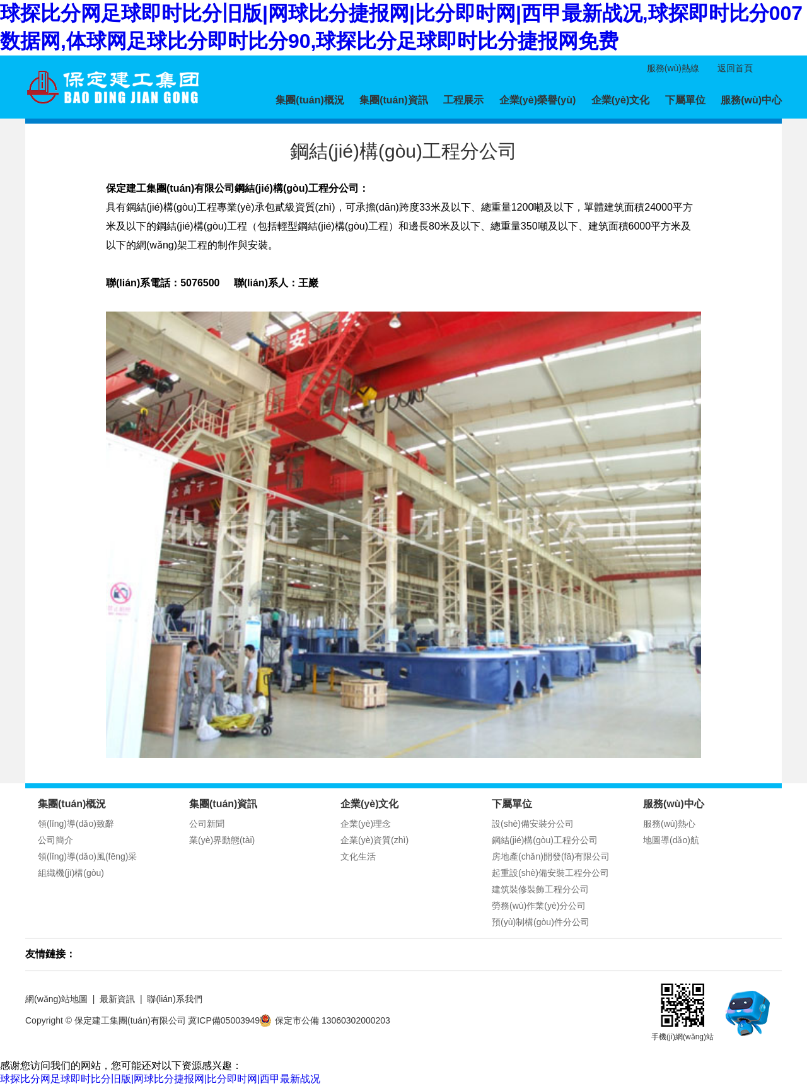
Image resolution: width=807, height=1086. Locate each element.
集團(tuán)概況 (310, 100)
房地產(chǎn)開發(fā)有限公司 (551, 856)
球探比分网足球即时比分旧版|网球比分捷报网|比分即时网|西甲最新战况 (160, 1078)
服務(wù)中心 (751, 100)
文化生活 (358, 856)
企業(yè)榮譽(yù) (537, 100)
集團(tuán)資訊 (393, 100)
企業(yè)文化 (620, 100)
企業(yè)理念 (365, 824)
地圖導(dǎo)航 (671, 840)
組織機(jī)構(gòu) (71, 873)
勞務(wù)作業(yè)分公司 (539, 906)
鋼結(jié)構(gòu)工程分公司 (545, 840)
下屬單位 (685, 100)
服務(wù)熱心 (669, 824)
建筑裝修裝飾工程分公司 (540, 889)
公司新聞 (206, 824)
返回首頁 (735, 68)
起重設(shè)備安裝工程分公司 (550, 873)
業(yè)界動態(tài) (222, 840)
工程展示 (463, 100)
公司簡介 (55, 840)
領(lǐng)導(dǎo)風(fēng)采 (87, 856)
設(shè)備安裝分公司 (533, 824)
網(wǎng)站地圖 (56, 999)
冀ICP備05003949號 (228, 1020)
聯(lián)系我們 (174, 999)
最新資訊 (117, 999)
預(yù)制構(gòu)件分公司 (540, 922)
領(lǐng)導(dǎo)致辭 (76, 824)
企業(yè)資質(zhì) (374, 840)
